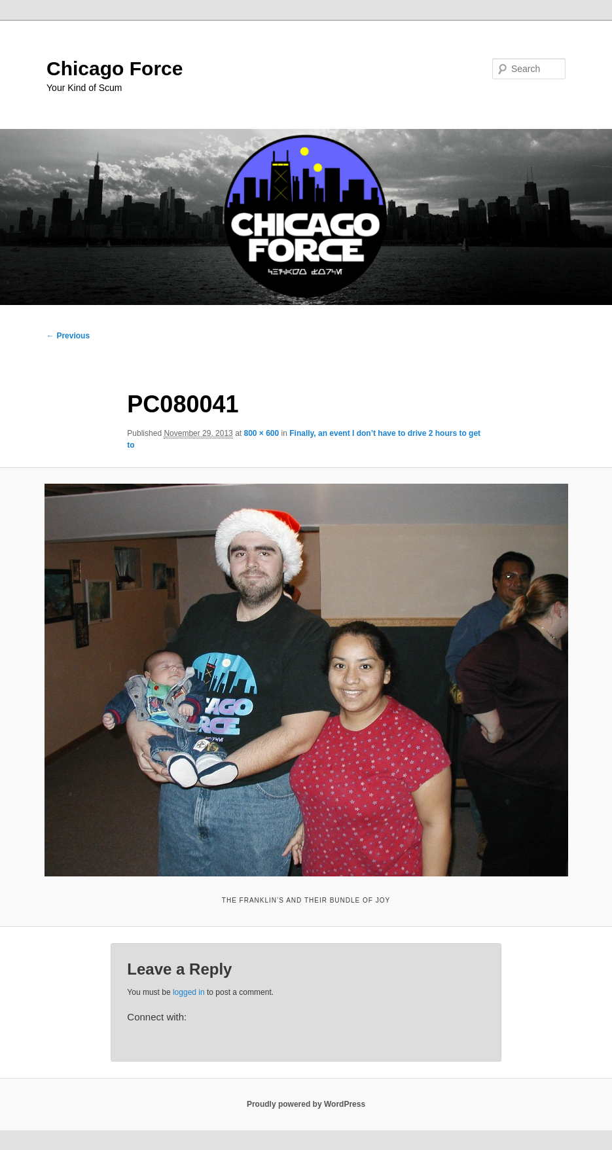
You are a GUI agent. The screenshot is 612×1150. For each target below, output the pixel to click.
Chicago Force (114, 68)
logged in (189, 992)
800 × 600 (261, 433)
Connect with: (157, 1016)
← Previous (68, 335)
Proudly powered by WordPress (306, 1104)
